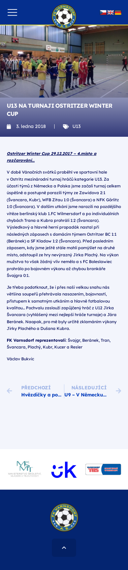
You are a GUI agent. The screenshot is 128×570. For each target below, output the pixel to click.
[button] (12, 12)
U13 (76, 126)
